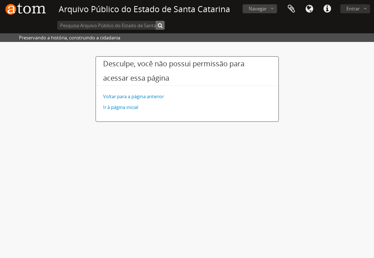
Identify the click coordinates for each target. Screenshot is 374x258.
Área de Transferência (291, 9)
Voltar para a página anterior (133, 96)
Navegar (258, 8)
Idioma (309, 9)
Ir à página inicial (120, 107)
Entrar (353, 8)
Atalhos (327, 9)
